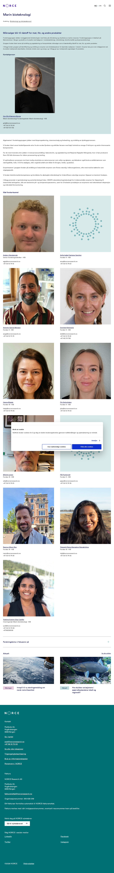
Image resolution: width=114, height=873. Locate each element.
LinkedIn (8, 836)
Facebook (65, 836)
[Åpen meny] (110, 6)
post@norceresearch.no (14, 741)
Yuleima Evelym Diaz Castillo (13, 620)
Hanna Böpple (8, 402)
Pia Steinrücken (66, 402)
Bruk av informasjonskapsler (16, 759)
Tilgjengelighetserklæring (15, 754)
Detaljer (94, 440)
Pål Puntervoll (65, 475)
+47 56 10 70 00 (11, 744)
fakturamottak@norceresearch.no (18, 794)
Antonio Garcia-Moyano (12, 328)
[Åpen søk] (105, 6)
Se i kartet (9, 737)
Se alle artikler (106, 653)
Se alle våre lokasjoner (14, 749)
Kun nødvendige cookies (57, 447)
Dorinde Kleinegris (67, 328)
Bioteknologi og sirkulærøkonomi (20, 21)
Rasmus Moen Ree (10, 547)
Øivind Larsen (8, 475)
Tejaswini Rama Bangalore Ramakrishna (74, 547)
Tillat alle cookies (86, 447)
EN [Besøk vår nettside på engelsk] (100, 6)
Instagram (65, 842)
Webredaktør (28, 863)
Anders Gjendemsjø (10, 255)
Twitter (8, 842)
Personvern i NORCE (13, 763)
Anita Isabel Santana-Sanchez (70, 255)
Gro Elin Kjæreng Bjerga (12, 116)
